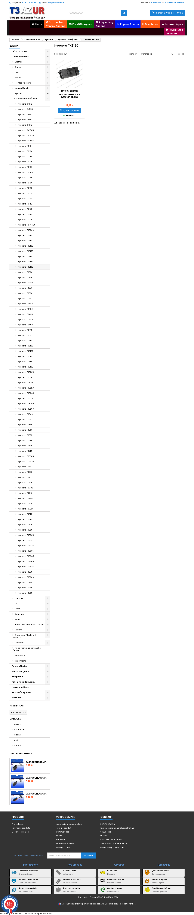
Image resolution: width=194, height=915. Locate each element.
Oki (16, 603)
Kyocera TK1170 (25, 188)
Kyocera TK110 (24, 146)
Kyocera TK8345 (26, 556)
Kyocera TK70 (24, 477)
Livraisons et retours (28, 871)
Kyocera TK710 (25, 482)
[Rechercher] (97, 13)
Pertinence (157, 54)
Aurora (17, 745)
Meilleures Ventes (20, 753)
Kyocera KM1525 (26, 135)
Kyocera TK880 (25, 587)
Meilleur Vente (69, 871)
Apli (16, 740)
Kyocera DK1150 (25, 109)
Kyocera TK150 (25, 209)
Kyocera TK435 (25, 314)
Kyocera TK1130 (25, 167)
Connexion (156, 2)
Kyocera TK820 (25, 524)
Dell (17, 72)
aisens (17, 734)
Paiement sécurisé (115, 879)
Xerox (18, 619)
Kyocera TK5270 (26, 398)
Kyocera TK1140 (25, 172)
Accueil (14, 46)
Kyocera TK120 (25, 193)
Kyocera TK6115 (25, 451)
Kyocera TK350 (25, 288)
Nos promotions (20, 687)
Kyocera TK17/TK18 (27, 224)
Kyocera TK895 (25, 593)
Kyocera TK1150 (25, 177)
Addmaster (19, 729)
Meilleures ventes (20, 831)
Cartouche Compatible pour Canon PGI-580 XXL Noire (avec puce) (37, 762)
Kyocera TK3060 (26, 230)
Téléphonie (17, 676)
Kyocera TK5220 (26, 387)
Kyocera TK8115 (25, 519)
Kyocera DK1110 (25, 103)
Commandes (62, 831)
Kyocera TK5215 (25, 382)
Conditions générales (161, 888)
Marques (16, 697)
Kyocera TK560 (25, 430)
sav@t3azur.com (56, 2)
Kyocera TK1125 (25, 161)
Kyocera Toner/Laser (26, 98)
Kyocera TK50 (24, 335)
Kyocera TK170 (25, 219)
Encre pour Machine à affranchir (24, 636)
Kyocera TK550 (25, 424)
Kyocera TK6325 (26, 461)
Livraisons (112, 871)
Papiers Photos (19, 666)
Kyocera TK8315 (25, 540)
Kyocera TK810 (25, 514)
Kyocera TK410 (25, 298)
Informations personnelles (69, 824)
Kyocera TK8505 (26, 561)
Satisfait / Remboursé (29, 879)
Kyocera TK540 (25, 414)
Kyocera (19, 93)
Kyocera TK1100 (25, 151)
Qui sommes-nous (160, 871)
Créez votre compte (174, 2)
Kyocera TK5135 (25, 345)
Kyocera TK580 (25, 440)
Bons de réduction (65, 843)
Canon (18, 67)
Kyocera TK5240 (26, 393)
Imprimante (20, 660)
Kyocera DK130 (25, 114)
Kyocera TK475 (25, 330)
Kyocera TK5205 (26, 372)
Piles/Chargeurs (20, 671)
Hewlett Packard (23, 82)
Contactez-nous (114, 888)
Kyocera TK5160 (25, 361)
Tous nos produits (71, 888)
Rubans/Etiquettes (21, 692)
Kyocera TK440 (25, 319)
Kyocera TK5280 (26, 403)
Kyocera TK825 (25, 529)
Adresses (60, 839)
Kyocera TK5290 (26, 408)
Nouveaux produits (21, 828)
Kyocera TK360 (25, 293)
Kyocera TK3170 (25, 261)
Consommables (20, 56)
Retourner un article (28, 888)
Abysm (17, 724)
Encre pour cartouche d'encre (29, 624)
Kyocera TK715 (25, 493)
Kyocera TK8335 (26, 550)
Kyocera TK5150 (25, 356)
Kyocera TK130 (25, 198)
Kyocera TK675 (25, 472)
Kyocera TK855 (25, 571)
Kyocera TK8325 (26, 545)
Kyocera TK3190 (25, 266)
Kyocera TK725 (25, 503)
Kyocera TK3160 (25, 256)
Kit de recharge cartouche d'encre (26, 649)
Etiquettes (20, 642)
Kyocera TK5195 (25, 366)
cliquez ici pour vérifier (124, 904)
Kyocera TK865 (25, 582)
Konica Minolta (22, 88)
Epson (18, 77)
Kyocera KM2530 (26, 140)
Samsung (19, 614)
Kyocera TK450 (25, 324)
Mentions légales (159, 879)
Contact (106, 817)
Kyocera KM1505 (26, 130)
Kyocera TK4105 (25, 303)
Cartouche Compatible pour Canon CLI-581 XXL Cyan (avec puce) (37, 794)
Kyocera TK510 (25, 340)
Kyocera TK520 (25, 377)
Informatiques (19, 51)
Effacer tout (18, 712)
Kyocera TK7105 (25, 487)
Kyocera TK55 (24, 419)
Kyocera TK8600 (26, 577)
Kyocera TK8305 (26, 535)
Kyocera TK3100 (25, 240)
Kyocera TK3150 (25, 251)
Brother (18, 61)
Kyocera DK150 (25, 119)
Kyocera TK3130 (25, 245)
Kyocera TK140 (25, 203)
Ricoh (17, 608)
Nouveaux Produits (72, 879)
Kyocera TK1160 (25, 182)
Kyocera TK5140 (25, 351)
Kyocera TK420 (25, 309)
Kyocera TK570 (25, 435)
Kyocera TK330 (25, 277)
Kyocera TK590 (25, 445)
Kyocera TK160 (25, 214)
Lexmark (19, 598)
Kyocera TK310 (25, 235)
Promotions (17, 824)
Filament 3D (20, 655)
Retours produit (63, 828)
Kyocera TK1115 (25, 156)
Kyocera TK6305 (26, 456)
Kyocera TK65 (24, 466)
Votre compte (65, 817)
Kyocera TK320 (25, 272)
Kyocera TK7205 (26, 498)
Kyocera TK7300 (26, 508)
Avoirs (59, 835)
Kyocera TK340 (25, 282)
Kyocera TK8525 (26, 566)
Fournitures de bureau (23, 681)
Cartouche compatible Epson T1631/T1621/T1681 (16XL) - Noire (37, 778)
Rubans (18, 629)
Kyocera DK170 (25, 125)
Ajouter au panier (69, 110)
